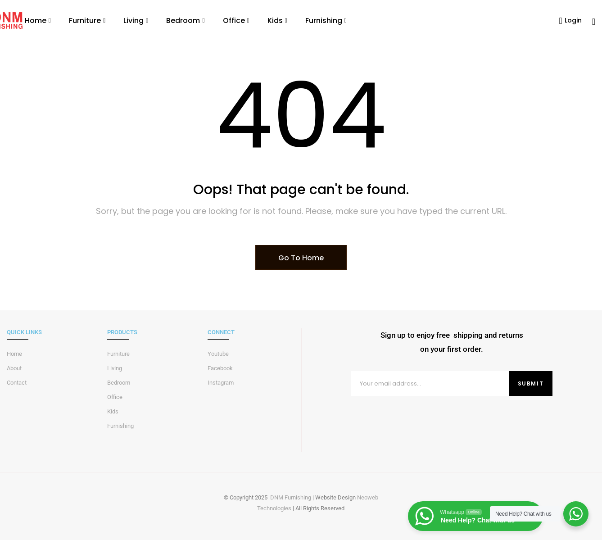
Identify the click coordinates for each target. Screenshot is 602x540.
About (14, 368)
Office (114, 397)
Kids (112, 411)
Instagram (221, 382)
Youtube (218, 353)
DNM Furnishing (290, 497)
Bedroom (118, 382)
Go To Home (301, 258)
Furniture (118, 353)
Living (114, 368)
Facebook (220, 368)
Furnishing (120, 425)
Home (14, 353)
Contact (17, 382)
